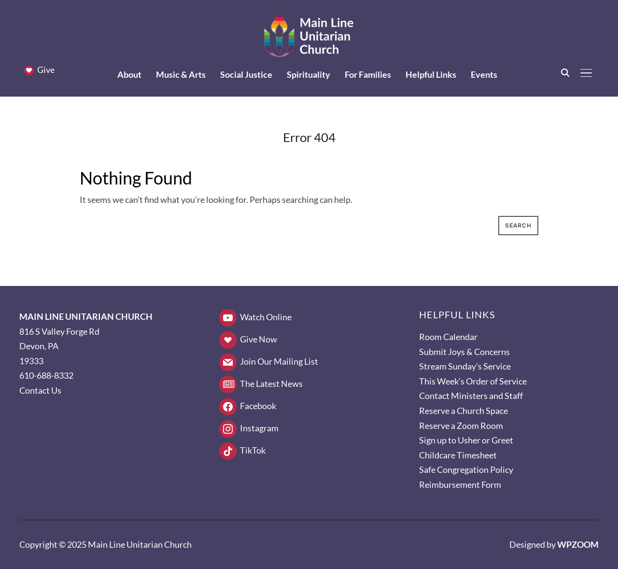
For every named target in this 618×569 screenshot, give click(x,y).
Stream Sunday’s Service (465, 366)
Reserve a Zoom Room (461, 425)
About (129, 74)
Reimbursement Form (460, 484)
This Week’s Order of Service (473, 381)
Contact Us (40, 390)
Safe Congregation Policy (466, 469)
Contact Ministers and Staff (471, 395)
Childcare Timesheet (458, 455)
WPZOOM (578, 544)
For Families (368, 74)
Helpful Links (431, 74)
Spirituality (308, 74)
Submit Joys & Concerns (464, 351)
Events (484, 74)
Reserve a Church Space (463, 410)
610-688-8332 (46, 375)
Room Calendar (448, 336)
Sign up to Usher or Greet (466, 440)
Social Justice (246, 74)
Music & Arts (181, 74)
